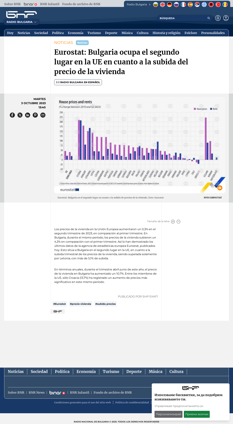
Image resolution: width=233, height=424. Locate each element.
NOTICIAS (63, 42)
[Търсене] (208, 18)
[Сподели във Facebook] (12, 115)
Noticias (16, 371)
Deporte (134, 371)
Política (62, 371)
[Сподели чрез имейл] (43, 115)
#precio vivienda (80, 303)
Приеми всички (196, 414)
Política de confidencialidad (132, 402)
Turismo (111, 371)
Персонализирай (168, 414)
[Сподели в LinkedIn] (27, 115)
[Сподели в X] (20, 115)
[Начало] (21, 14)
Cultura (176, 371)
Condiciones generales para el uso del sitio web (82, 402)
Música (155, 371)
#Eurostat (59, 303)
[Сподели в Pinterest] (35, 115)
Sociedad (39, 371)
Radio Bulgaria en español (78, 82)
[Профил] (226, 18)
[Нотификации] (218, 18)
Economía (86, 371)
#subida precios (105, 303)
